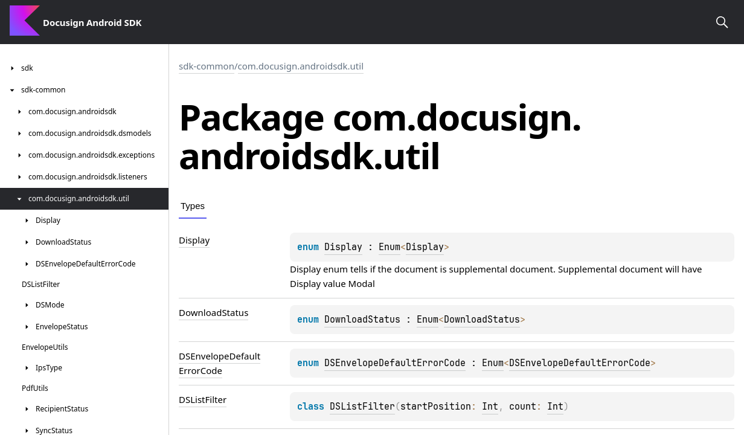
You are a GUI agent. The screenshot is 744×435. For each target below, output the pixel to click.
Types (193, 206)
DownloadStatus (362, 320)
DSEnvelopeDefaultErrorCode (395, 363)
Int (490, 407)
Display (343, 247)
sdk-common (206, 66)
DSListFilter (362, 407)
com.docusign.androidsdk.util (301, 66)
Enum (389, 247)
